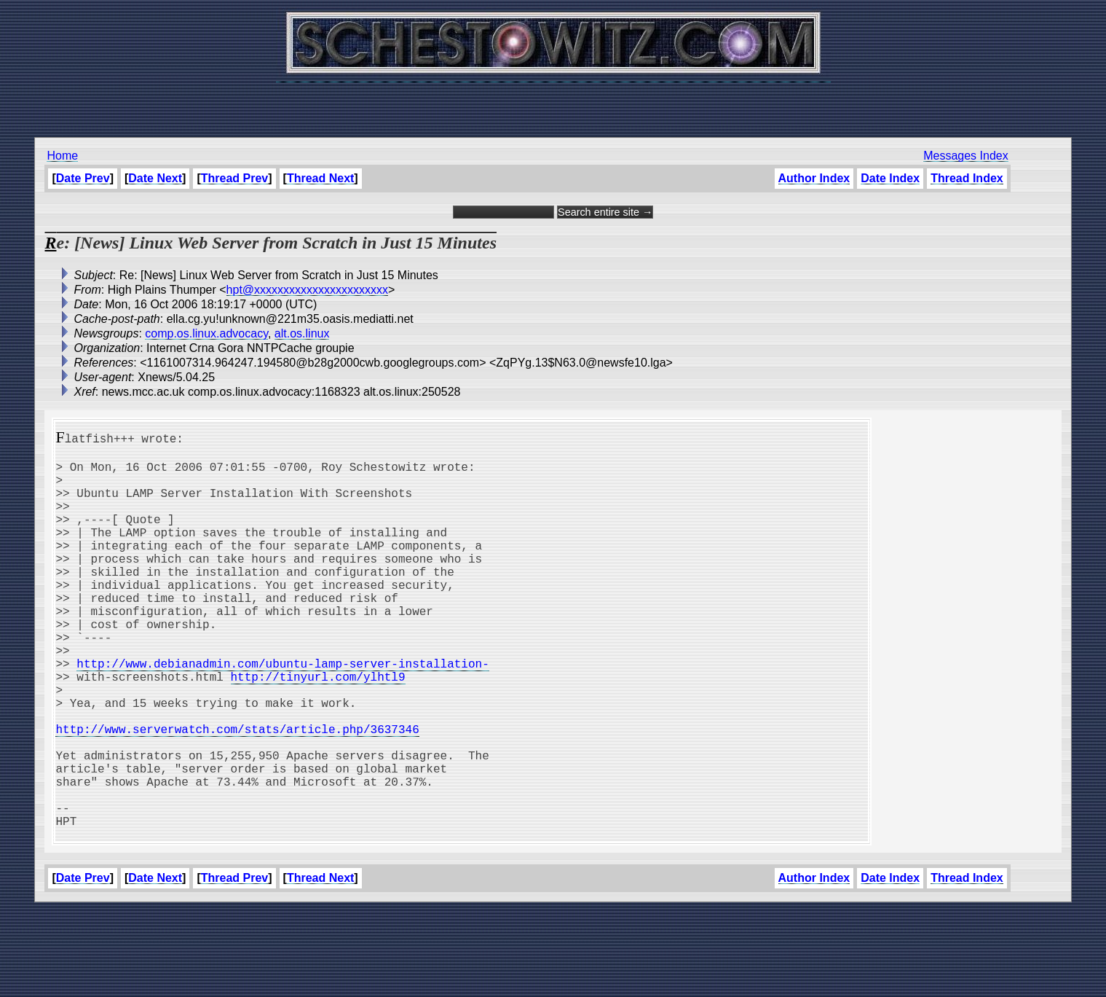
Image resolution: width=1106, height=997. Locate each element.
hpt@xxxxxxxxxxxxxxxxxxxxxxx (307, 290)
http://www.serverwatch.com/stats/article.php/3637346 (237, 793)
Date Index (890, 178)
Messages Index (965, 155)
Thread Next (320, 178)
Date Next (155, 178)
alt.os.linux (302, 333)
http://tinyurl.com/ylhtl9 (317, 729)
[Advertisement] (553, 102)
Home (62, 155)
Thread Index (967, 178)
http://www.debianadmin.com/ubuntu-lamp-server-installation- (282, 713)
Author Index (814, 178)
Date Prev (83, 178)
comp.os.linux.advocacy (206, 333)
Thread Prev (234, 178)
